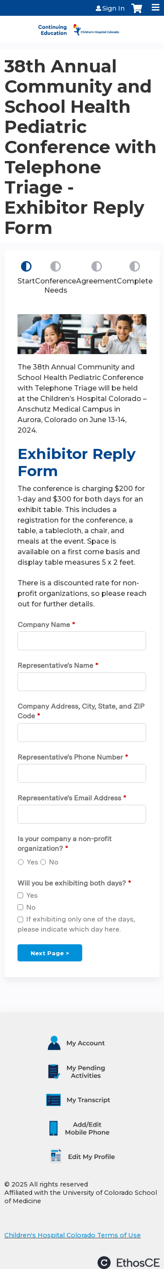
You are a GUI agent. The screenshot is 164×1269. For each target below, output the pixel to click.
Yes (32, 862)
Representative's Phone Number (70, 757)
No (53, 862)
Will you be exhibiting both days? (71, 883)
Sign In (113, 8)
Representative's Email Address (69, 798)
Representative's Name (55, 665)
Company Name (43, 624)
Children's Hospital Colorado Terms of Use (72, 1235)
